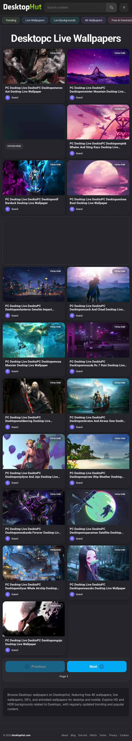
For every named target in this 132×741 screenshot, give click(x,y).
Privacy (113, 735)
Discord (82, 735)
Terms (102, 735)
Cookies (124, 735)
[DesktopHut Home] (23, 7)
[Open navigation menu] (124, 7)
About (65, 735)
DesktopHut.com (21, 735)
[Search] (111, 7)
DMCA (93, 735)
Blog (73, 735)
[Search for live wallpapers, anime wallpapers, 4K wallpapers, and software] (75, 7)
